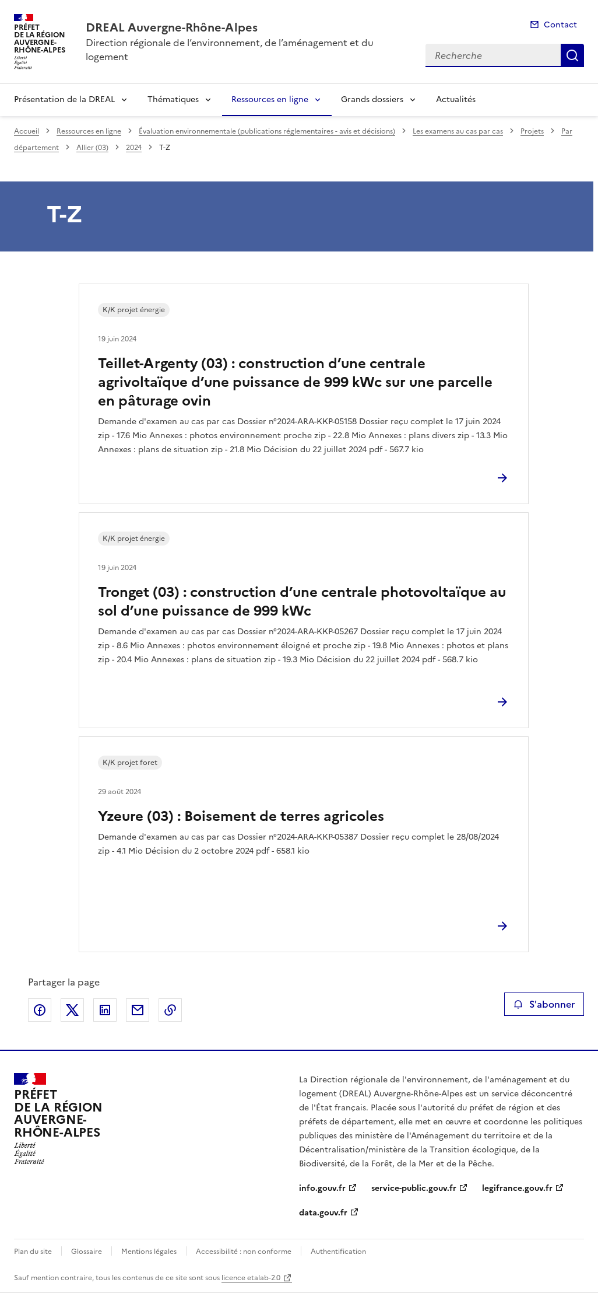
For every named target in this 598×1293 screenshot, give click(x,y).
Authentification (338, 1251)
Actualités (456, 99)
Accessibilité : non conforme (243, 1251)
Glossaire (86, 1251)
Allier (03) (92, 147)
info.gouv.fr (322, 1188)
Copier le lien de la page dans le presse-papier (170, 1010)
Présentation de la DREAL (64, 99)
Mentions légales (149, 1251)
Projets (532, 131)
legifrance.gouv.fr (517, 1188)
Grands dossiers (372, 99)
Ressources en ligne (269, 99)
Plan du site (33, 1251)
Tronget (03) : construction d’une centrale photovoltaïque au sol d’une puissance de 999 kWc (302, 601)
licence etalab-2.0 (250, 1278)
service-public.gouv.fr (413, 1188)
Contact (560, 25)
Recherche (572, 55)
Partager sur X (72, 1010)
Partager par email (137, 1010)
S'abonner (544, 1004)
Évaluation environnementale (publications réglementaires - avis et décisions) (267, 131)
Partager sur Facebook (39, 1010)
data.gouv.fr (323, 1213)
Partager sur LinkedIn (105, 1010)
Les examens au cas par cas (458, 131)
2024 (134, 147)
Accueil (26, 131)
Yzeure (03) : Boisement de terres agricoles (241, 816)
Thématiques (173, 99)
